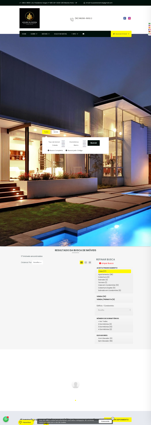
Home (24, 34)
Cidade (55, 145)
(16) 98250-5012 (83, 18)
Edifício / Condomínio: (105, 306)
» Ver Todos (102, 321)
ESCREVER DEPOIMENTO (118, 419)
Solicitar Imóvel (60, 34)
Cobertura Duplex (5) (106, 288)
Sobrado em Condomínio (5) (109, 290)
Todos (46, 132)
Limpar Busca (106, 263)
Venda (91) (101, 296)
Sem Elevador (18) (105, 341)
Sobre (33, 34)
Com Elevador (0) (105, 338)
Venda (55, 132)
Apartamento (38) (105, 274)
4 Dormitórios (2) (105, 329)
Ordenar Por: (26, 262)
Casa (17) (102, 271)
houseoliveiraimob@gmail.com (101, 3)
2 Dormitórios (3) (105, 324)
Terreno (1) (102, 282)
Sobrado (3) (103, 280)
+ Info (73, 34)
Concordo (105, 421)
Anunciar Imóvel (121, 34)
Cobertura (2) (103, 277)
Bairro (76, 145)
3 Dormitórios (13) (105, 327)
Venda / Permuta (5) (106, 299)
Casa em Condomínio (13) (108, 285)
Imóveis (45, 34)
